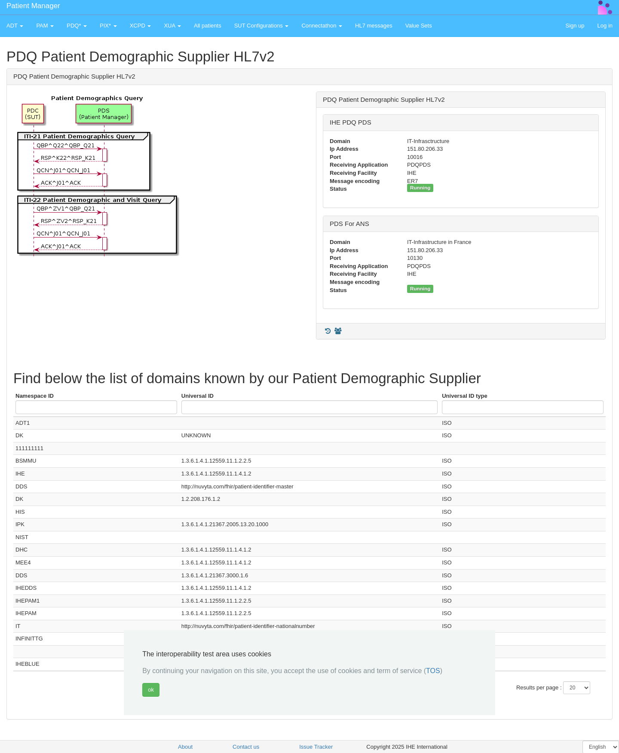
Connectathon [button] (321, 25)
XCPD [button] (140, 25)
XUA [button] (172, 25)
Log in (605, 25)
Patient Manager (33, 6)
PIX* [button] (108, 25)
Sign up (574, 25)
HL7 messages (373, 25)
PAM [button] (45, 25)
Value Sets (418, 25)
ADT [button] (14, 25)
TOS (433, 670)
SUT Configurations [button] (261, 25)
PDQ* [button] (77, 25)
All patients (207, 25)
